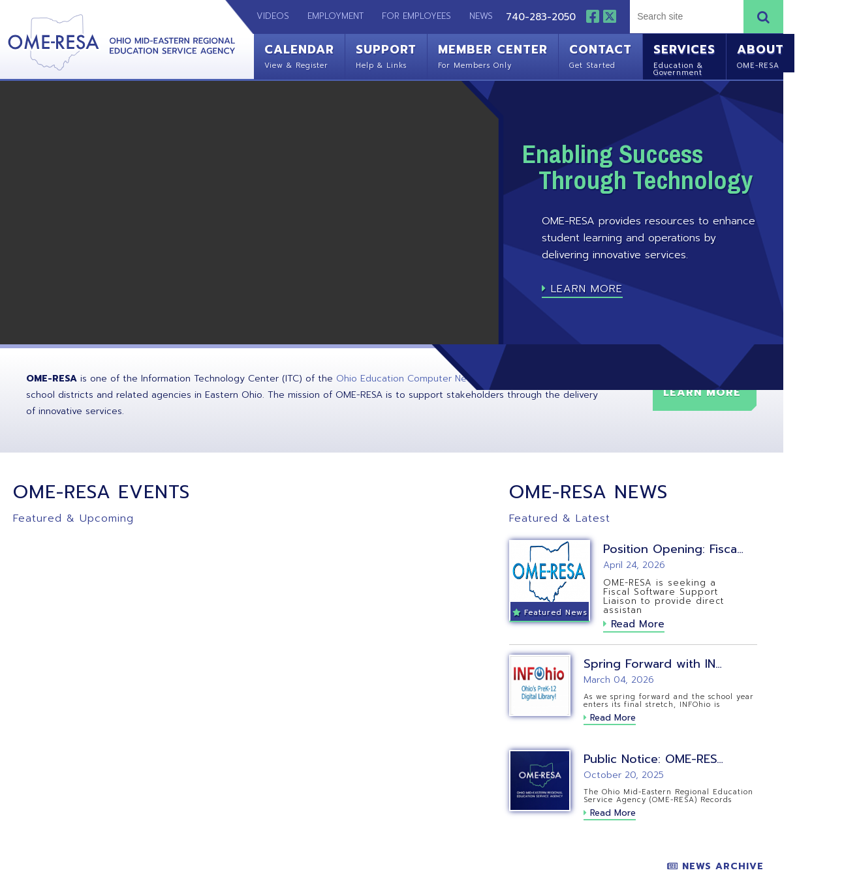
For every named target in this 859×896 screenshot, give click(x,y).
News (481, 16)
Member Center (493, 54)
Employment (335, 16)
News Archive (715, 866)
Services (684, 58)
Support (386, 54)
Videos (266, 16)
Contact (600, 54)
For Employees (416, 16)
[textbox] (685, 16)
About (760, 54)
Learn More (582, 289)
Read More (633, 624)
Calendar (299, 54)
